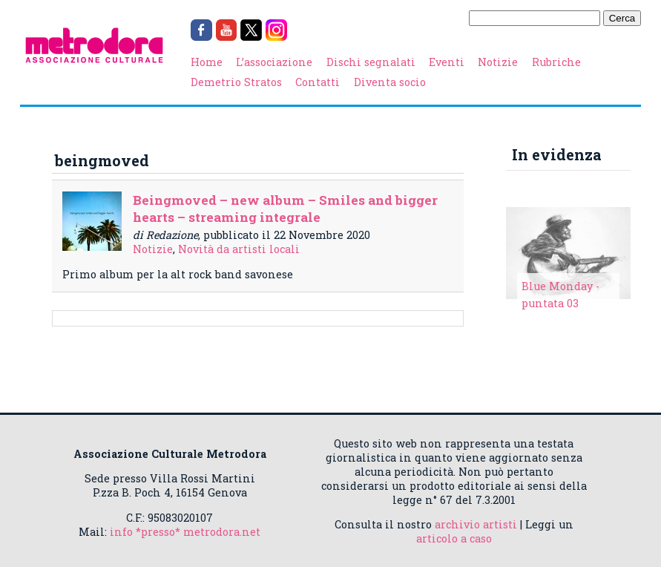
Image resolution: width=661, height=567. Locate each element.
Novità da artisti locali (239, 249)
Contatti (317, 82)
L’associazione (274, 62)
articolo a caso (454, 538)
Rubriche (556, 62)
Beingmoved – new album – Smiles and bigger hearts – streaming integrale (285, 208)
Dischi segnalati (370, 62)
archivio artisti (476, 524)
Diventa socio (390, 82)
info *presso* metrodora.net (185, 532)
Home (207, 62)
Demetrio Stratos (236, 82)
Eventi (446, 62)
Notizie (498, 62)
